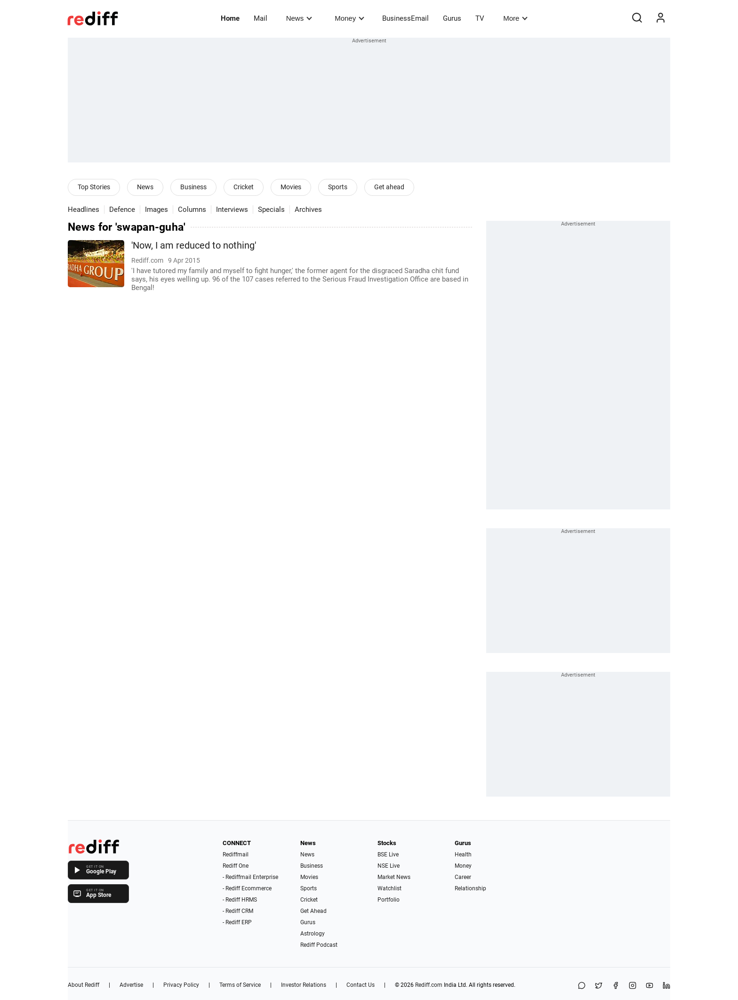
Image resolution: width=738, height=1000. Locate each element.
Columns (192, 209)
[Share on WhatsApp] (582, 986)
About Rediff (83, 985)
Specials (271, 209)
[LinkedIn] (666, 986)
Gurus (452, 18)
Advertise (131, 985)
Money (349, 18)
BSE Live (388, 854)
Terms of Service (240, 985)
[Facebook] (615, 986)
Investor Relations (303, 985)
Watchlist (389, 888)
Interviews (232, 209)
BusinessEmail (405, 18)
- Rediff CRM (238, 911)
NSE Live (388, 866)
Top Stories (94, 187)
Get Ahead (313, 911)
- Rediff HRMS (240, 899)
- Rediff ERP (237, 922)
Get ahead (389, 187)
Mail (260, 18)
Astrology (312, 933)
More (515, 18)
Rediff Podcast (318, 945)
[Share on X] (598, 986)
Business (193, 187)
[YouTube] (649, 986)
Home (230, 18)
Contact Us (360, 985)
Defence (122, 209)
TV (479, 18)
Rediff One (236, 866)
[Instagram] (632, 986)
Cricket (243, 187)
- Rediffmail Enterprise (250, 877)
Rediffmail (236, 854)
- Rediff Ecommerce (247, 888)
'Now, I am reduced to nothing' (193, 245)
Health (463, 854)
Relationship (470, 888)
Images (156, 209)
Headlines (83, 209)
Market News (393, 877)
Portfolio (388, 899)
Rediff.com (428, 985)
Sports (337, 187)
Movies (291, 187)
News (299, 18)
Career (463, 877)
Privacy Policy (181, 985)
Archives (308, 209)
